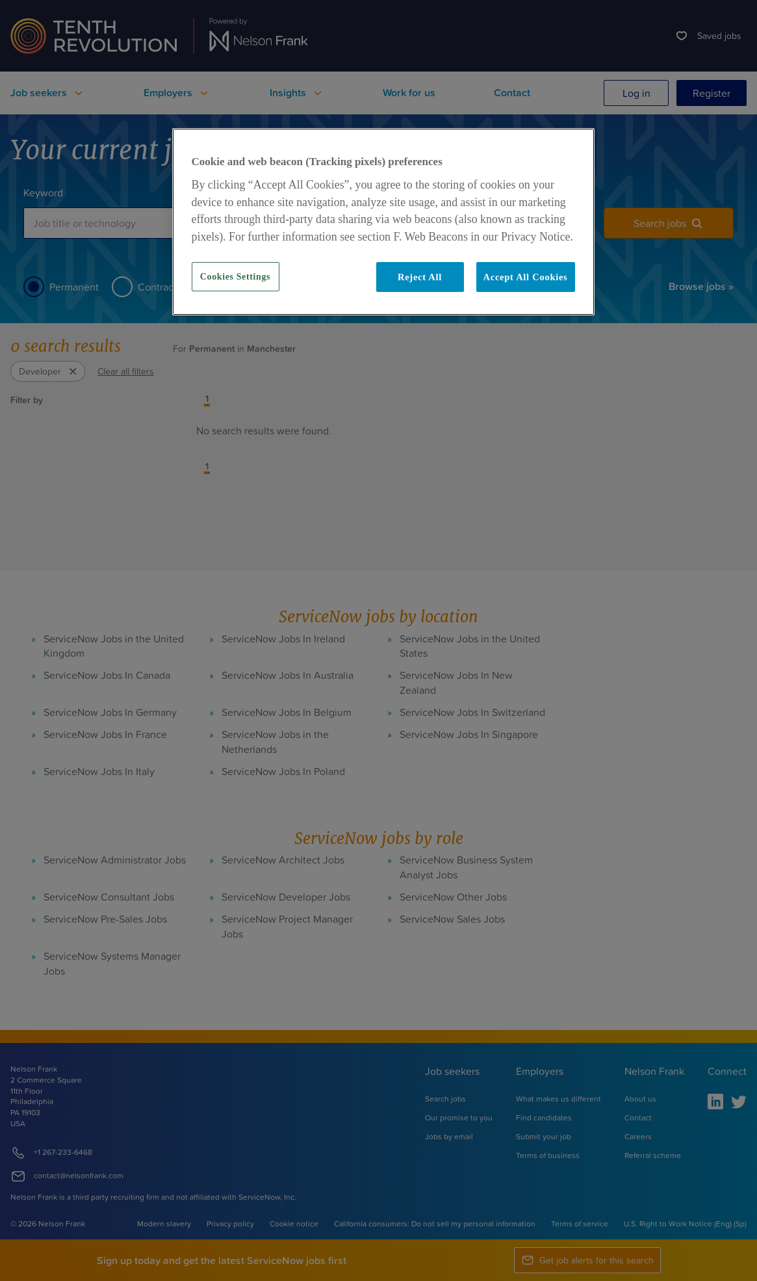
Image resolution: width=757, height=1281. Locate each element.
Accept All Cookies (525, 277)
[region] (383, 221)
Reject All (420, 277)
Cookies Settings (235, 277)
